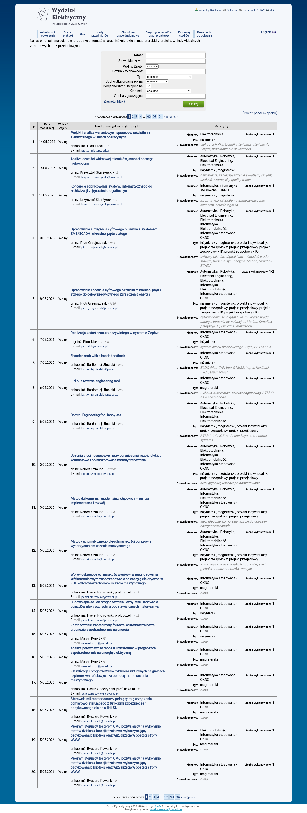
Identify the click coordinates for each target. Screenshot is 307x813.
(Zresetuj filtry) (114, 101)
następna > (171, 116)
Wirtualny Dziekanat (210, 10)
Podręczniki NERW (254, 10)
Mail (272, 10)
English (266, 32)
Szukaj (193, 104)
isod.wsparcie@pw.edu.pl (166, 809)
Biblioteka (232, 10)
